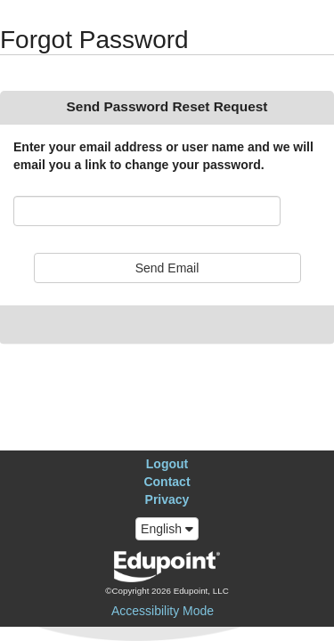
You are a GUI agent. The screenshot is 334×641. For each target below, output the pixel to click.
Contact (166, 482)
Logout (167, 464)
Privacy (167, 499)
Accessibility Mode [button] (162, 611)
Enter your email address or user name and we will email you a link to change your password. (163, 156)
